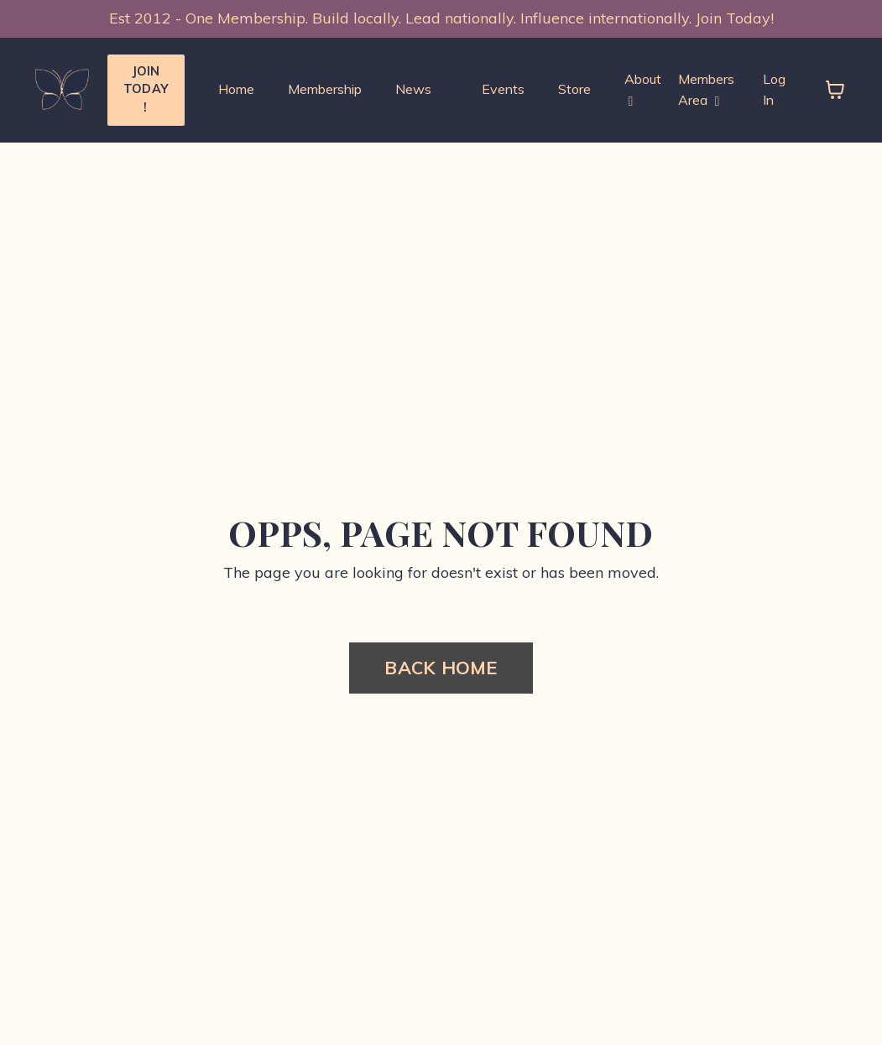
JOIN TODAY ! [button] (145, 89)
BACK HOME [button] (440, 667)
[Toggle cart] (835, 89)
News (413, 89)
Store (574, 89)
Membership (325, 89)
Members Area (706, 89)
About (642, 89)
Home (236, 89)
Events (503, 89)
